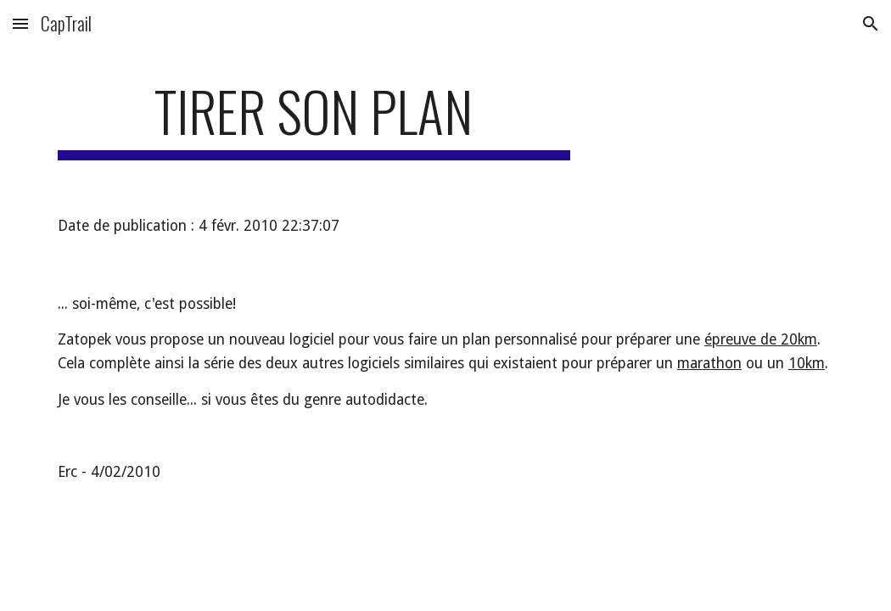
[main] (314, 119)
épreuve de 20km (760, 339)
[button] (20, 23)
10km (806, 363)
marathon (709, 363)
